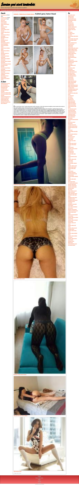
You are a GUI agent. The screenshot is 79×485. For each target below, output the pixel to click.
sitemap (39, 482)
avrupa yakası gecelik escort (18, 117)
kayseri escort (3, 18)
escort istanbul (4, 22)
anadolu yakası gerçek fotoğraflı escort (46, 117)
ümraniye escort (4, 17)
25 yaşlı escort (25, 117)
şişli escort (3, 20)
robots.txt (39, 481)
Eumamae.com (4, 14)
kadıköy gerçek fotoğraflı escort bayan (34, 117)
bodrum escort (3, 21)
